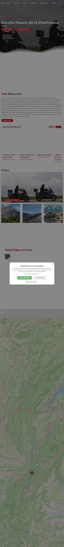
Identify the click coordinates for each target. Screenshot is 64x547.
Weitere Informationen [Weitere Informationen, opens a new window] (40, 271)
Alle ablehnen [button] (40, 277)
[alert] (32, 273)
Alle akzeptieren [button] (24, 277)
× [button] (52, 264)
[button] (32, 274)
